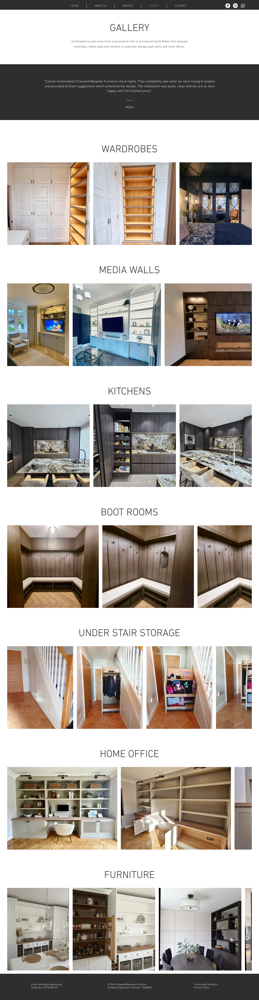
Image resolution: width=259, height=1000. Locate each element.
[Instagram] (235, 5)
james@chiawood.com (50, 984)
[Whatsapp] (242, 5)
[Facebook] (227, 5)
